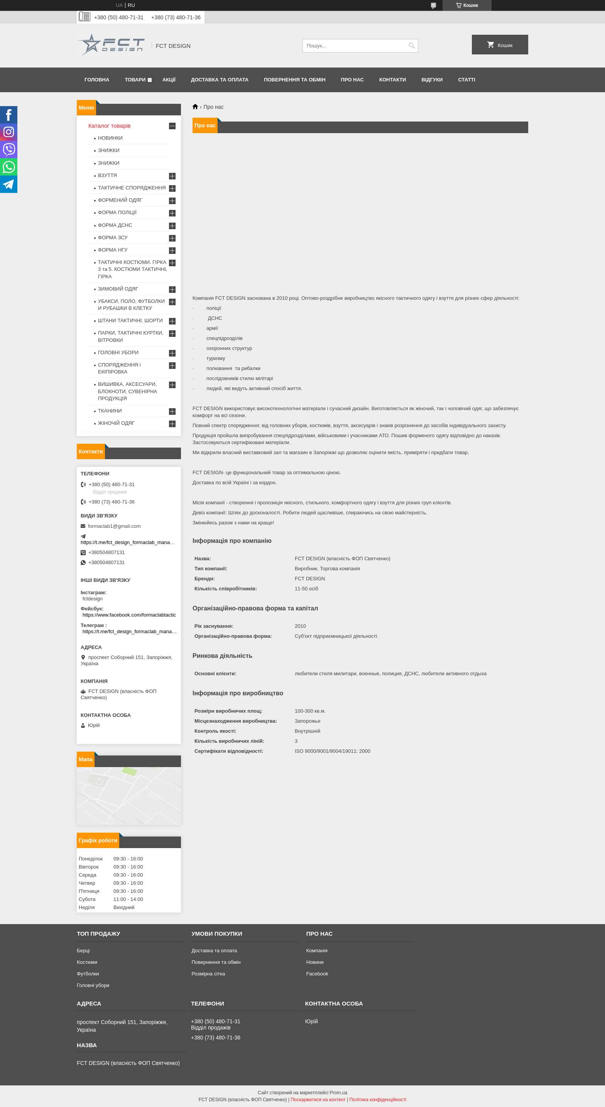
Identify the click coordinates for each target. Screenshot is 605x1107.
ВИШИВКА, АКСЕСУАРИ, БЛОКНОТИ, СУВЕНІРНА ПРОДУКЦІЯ (127, 391)
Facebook (317, 974)
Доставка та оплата (219, 80)
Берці (83, 950)
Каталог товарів (109, 125)
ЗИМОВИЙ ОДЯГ (118, 289)
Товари (135, 80)
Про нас (352, 80)
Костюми (87, 962)
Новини (315, 962)
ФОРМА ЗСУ (113, 237)
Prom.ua (338, 1092)
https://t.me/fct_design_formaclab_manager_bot (134, 542)
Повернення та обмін (294, 80)
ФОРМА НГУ (112, 250)
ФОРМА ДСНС (115, 225)
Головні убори (93, 985)
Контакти (392, 80)
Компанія (317, 950)
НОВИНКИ (110, 138)
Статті (466, 80)
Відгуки (432, 80)
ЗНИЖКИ (109, 150)
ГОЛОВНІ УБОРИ (118, 352)
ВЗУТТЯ (107, 175)
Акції (169, 80)
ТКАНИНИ (110, 411)
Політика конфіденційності (378, 1099)
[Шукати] (411, 45)
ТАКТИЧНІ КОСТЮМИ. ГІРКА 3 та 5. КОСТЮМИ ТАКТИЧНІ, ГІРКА (132, 269)
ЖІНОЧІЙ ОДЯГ (116, 423)
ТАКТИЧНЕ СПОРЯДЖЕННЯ (132, 188)
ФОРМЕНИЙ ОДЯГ (120, 200)
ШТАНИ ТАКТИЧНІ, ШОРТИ (130, 320)
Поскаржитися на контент (318, 1099)
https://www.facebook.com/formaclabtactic (129, 615)
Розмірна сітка (208, 974)
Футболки (88, 974)
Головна (96, 80)
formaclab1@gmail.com (114, 526)
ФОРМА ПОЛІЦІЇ (117, 212)
